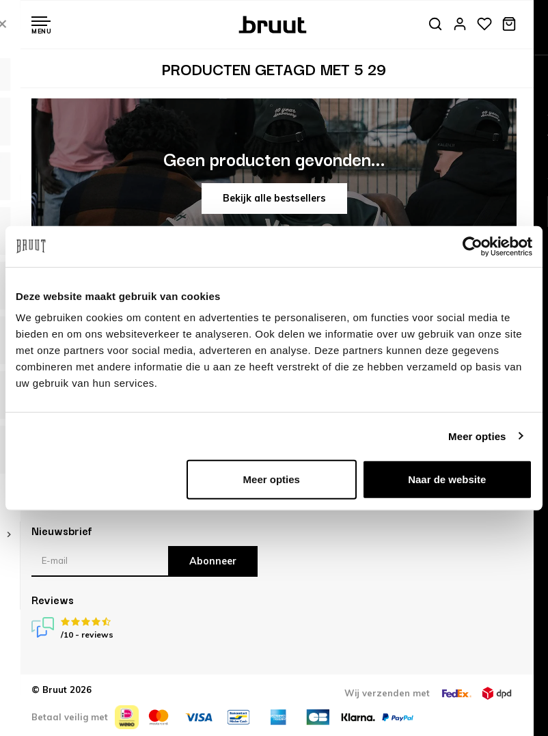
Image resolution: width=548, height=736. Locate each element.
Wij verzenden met (387, 692)
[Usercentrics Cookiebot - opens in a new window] (472, 246)
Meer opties (477, 435)
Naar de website (447, 479)
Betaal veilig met (69, 716)
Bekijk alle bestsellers (274, 198)
